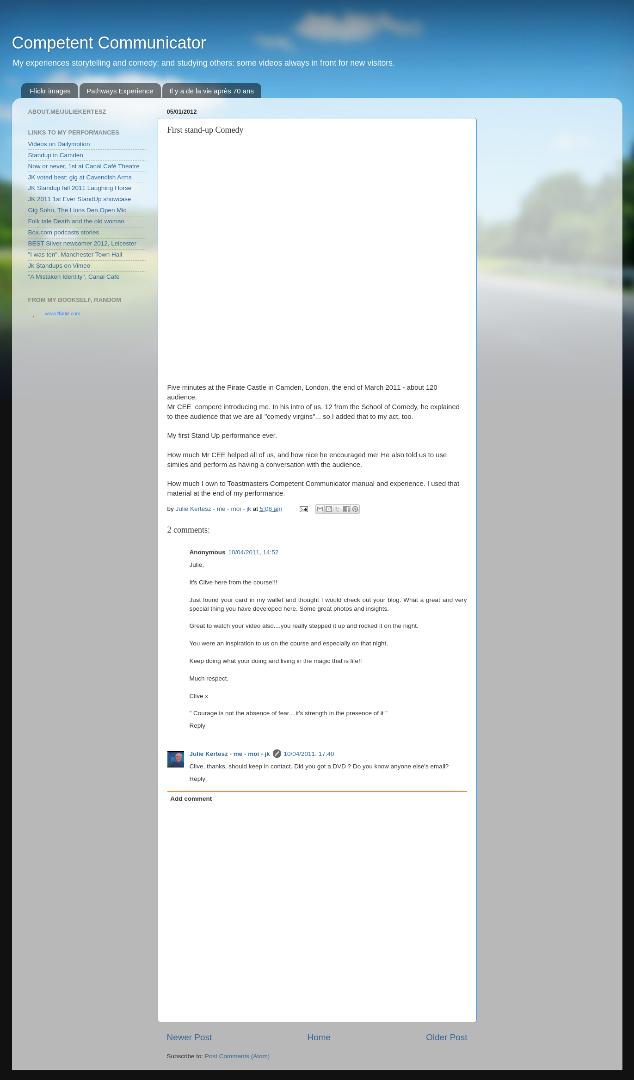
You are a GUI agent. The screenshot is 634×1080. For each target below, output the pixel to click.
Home (319, 1037)
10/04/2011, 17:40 (309, 753)
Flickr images (50, 91)
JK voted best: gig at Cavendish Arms (80, 177)
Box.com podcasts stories (63, 232)
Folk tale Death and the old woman (76, 221)
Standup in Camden (55, 155)
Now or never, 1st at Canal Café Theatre (84, 166)
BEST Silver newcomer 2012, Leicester (82, 243)
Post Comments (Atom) (237, 1056)
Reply (198, 725)
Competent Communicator (109, 42)
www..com (62, 313)
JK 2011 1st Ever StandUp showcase (79, 199)
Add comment (191, 798)
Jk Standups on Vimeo (59, 265)
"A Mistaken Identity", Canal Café (74, 276)
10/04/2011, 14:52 (253, 552)
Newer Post (189, 1037)
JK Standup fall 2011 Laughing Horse (80, 187)
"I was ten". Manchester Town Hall (75, 254)
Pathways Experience (119, 91)
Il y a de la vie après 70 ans (211, 91)
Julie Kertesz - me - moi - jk (230, 753)
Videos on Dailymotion (59, 144)
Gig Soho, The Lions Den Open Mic (77, 210)
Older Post (446, 1037)
